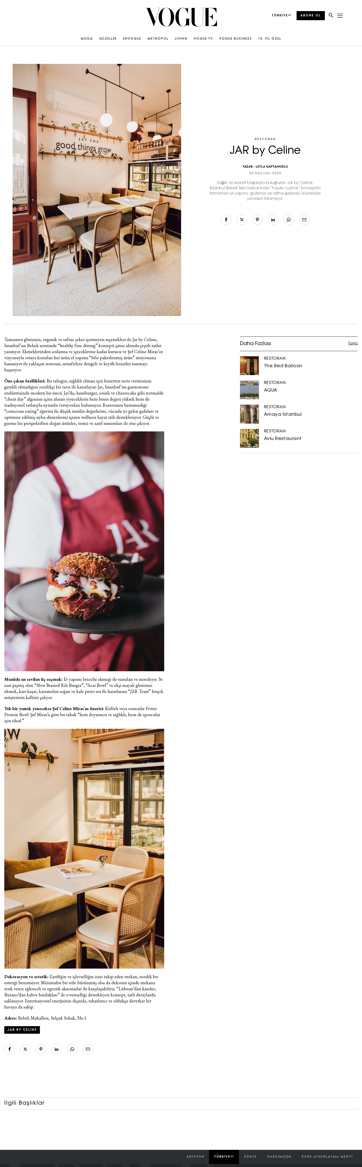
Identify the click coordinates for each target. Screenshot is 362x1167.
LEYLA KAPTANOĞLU (272, 166)
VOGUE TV (203, 38)
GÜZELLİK (107, 38)
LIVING (181, 38)
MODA (87, 38)
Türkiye (224, 1156)
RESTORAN (265, 139)
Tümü (353, 344)
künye (250, 1156)
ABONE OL (310, 15)
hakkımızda (279, 1156)
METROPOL (158, 38)
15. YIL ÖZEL (269, 38)
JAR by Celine (22, 1029)
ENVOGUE (132, 38)
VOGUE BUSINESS (235, 38)
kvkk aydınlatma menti (327, 1156)
